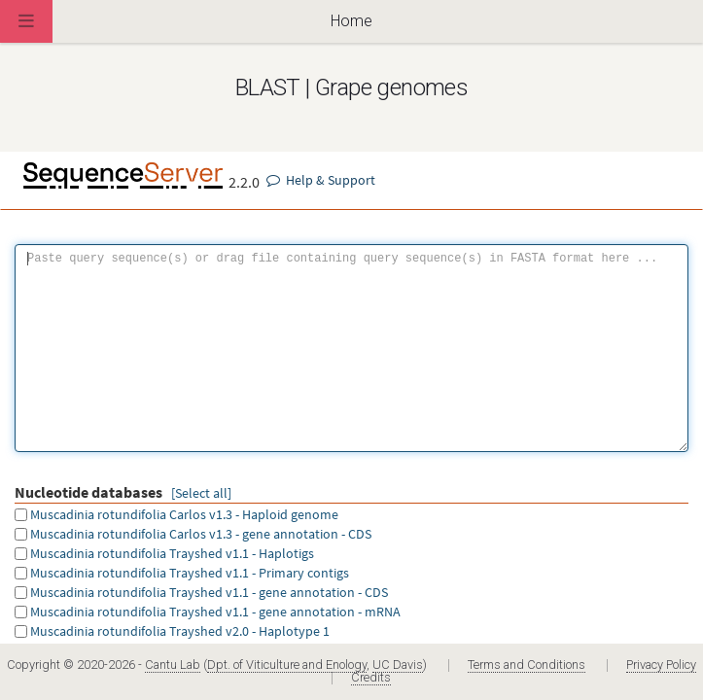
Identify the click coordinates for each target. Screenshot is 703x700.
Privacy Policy (661, 664)
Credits (371, 677)
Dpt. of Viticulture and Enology (287, 664)
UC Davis (397, 664)
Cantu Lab (172, 664)
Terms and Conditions (526, 664)
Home (351, 21)
